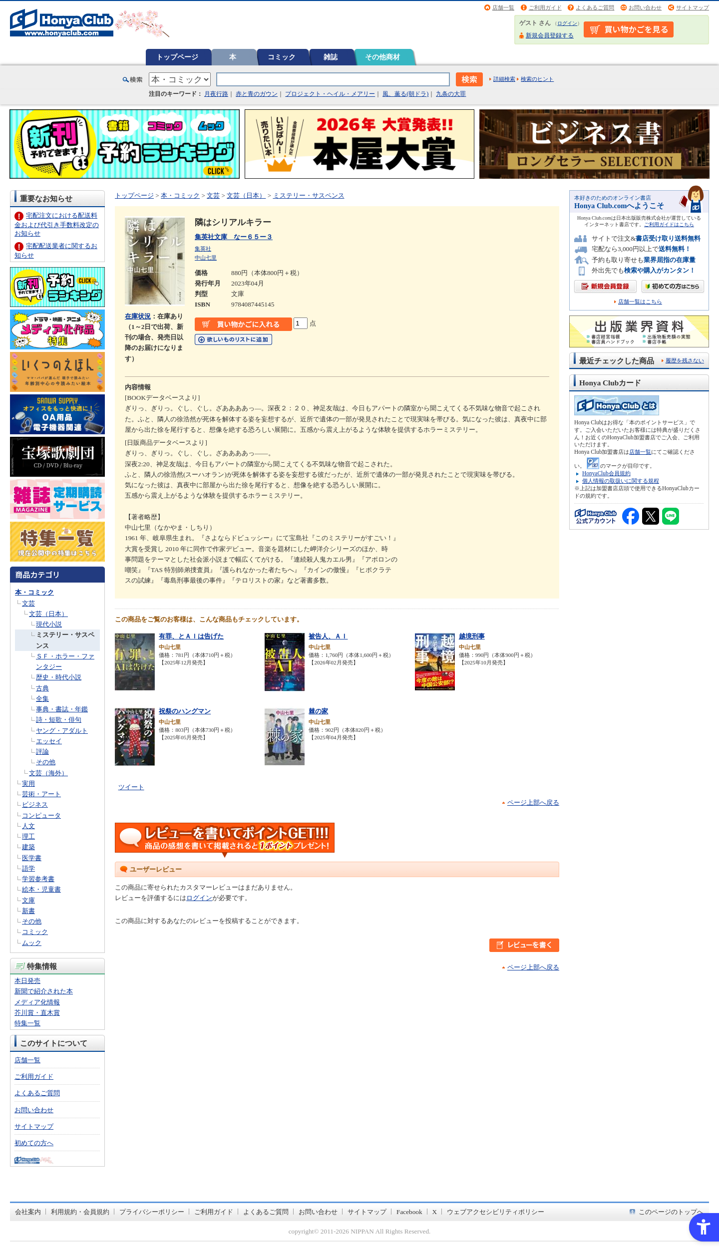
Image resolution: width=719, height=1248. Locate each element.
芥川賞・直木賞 (37, 1012)
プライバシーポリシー (151, 1212)
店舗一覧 (503, 7)
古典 (42, 688)
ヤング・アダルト (62, 730)
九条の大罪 (451, 93)
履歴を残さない (685, 360)
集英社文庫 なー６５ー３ (234, 237)
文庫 (28, 900)
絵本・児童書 (41, 889)
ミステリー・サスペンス (309, 195)
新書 (28, 911)
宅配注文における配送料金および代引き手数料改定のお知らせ (56, 224)
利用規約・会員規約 (80, 1212)
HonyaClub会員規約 (606, 473)
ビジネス (35, 804)
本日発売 (27, 980)
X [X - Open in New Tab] (434, 1212)
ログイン (567, 23)
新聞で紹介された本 (43, 991)
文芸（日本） (48, 614)
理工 (28, 836)
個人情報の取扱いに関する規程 (620, 481)
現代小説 (49, 624)
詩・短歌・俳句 (58, 719)
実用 (28, 783)
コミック (282, 57)
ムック (31, 942)
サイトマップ (692, 7)
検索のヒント (537, 79)
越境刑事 (472, 636)
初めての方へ (33, 1143)
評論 (42, 751)
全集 (42, 698)
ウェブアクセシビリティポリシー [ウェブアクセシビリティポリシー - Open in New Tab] (495, 1212)
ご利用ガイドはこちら (669, 224)
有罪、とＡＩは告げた (191, 636)
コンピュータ (41, 815)
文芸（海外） (48, 773)
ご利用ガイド (545, 7)
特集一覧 (27, 1023)
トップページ (177, 57)
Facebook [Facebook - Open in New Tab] (409, 1212)
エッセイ (49, 741)
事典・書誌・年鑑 (62, 709)
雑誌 (331, 57)
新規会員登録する (550, 35)
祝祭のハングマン (185, 711)
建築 (28, 847)
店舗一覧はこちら (640, 302)
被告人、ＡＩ (328, 636)
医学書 (31, 858)
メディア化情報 (37, 1002)
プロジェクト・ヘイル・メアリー (330, 93)
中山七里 (206, 258)
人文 (28, 826)
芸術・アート (41, 794)
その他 (45, 762)
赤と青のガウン (257, 93)
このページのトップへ (671, 1212)
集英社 (203, 249)
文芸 (28, 603)
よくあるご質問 (595, 7)
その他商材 (382, 57)
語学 (28, 868)
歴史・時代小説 (58, 677)
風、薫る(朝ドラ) (405, 93)
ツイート (131, 787)
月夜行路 (216, 93)
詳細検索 (504, 79)
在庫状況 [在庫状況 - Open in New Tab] (138, 316)
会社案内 (28, 1212)
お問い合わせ (645, 7)
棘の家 (318, 711)
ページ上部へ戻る (533, 802)
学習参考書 (38, 879)
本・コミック (34, 592)
